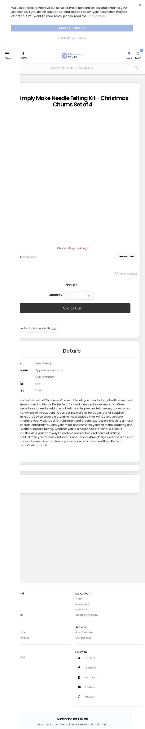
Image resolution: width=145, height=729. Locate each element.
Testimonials (10, 695)
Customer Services (14, 656)
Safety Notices (11, 690)
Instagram (91, 677)
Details (72, 350)
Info (53, 328)
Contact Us (9, 672)
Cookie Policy (96, 16)
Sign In (79, 598)
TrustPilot (90, 658)
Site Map (8, 609)
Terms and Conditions (16, 637)
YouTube (90, 687)
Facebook (90, 667)
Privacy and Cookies (15, 632)
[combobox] (72, 68)
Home (6, 598)
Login (129, 58)
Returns (7, 667)
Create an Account (86, 614)
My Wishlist (81, 609)
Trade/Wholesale (13, 614)
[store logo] (72, 53)
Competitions (83, 637)
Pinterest (89, 696)
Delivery (7, 662)
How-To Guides (84, 632)
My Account (82, 604)
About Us (8, 604)
